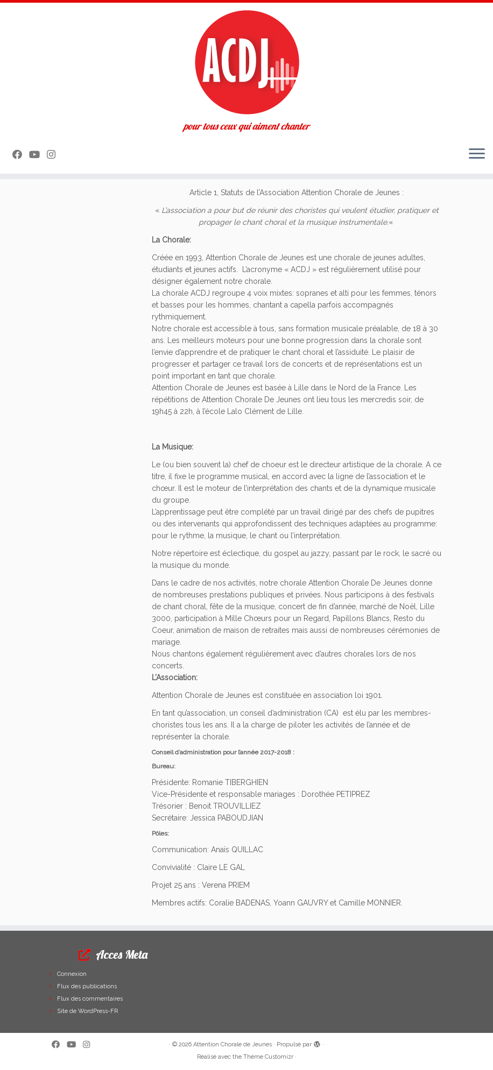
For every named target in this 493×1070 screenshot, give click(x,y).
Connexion (72, 974)
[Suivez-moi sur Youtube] (38, 154)
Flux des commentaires (90, 998)
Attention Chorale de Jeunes (232, 1044)
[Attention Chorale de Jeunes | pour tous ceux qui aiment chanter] (246, 62)
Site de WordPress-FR (87, 1011)
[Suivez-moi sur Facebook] (20, 154)
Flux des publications (87, 986)
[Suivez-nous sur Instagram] (54, 154)
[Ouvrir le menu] (477, 154)
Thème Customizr (268, 1056)
